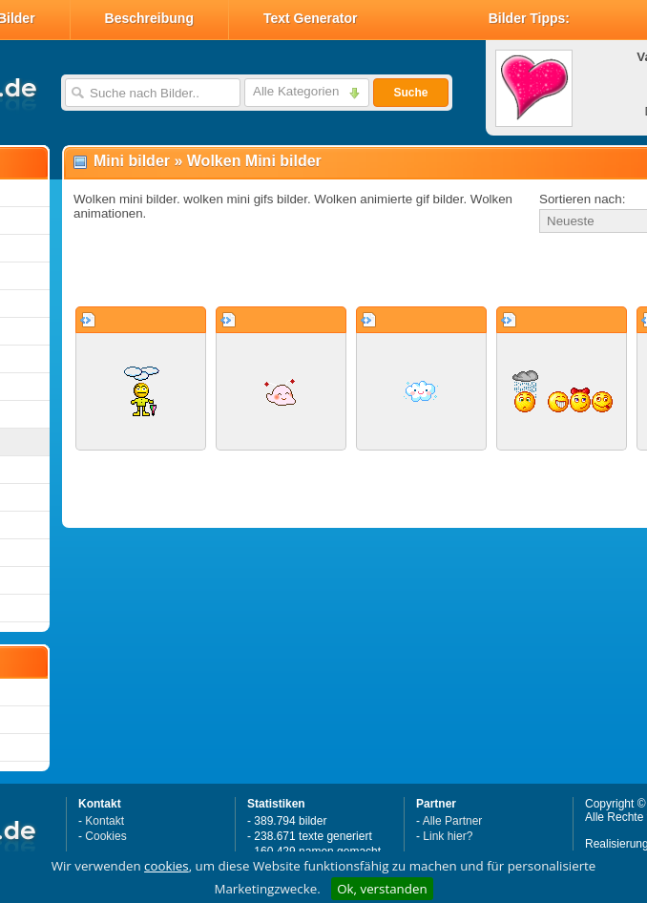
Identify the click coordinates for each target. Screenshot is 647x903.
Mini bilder (132, 161)
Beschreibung (149, 18)
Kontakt (104, 821)
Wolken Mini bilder (254, 161)
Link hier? (447, 836)
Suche (410, 92)
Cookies (105, 836)
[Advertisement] (288, 271)
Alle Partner (453, 821)
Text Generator (310, 18)
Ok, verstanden (382, 888)
